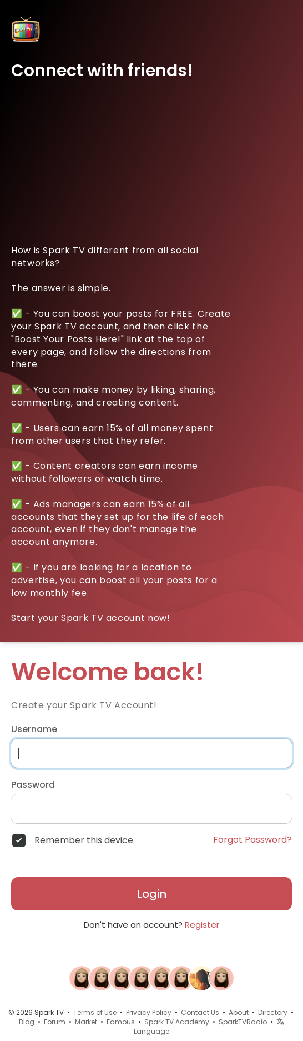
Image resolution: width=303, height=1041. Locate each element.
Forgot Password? (252, 840)
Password (33, 785)
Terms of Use (95, 1012)
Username (34, 729)
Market (86, 1022)
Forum (54, 1022)
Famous (121, 1022)
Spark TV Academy (176, 1022)
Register (202, 924)
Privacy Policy (148, 1012)
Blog (26, 1022)
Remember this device (83, 840)
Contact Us (200, 1012)
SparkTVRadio (243, 1022)
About (239, 1012)
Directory (272, 1012)
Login (151, 894)
